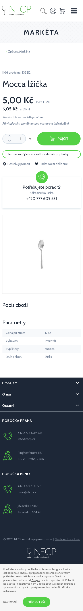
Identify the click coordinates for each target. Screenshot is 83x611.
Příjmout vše (36, 601)
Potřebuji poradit (16, 164)
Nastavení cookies (67, 539)
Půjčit (58, 139)
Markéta (24, 51)
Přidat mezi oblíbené (51, 164)
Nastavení (10, 601)
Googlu (35, 580)
